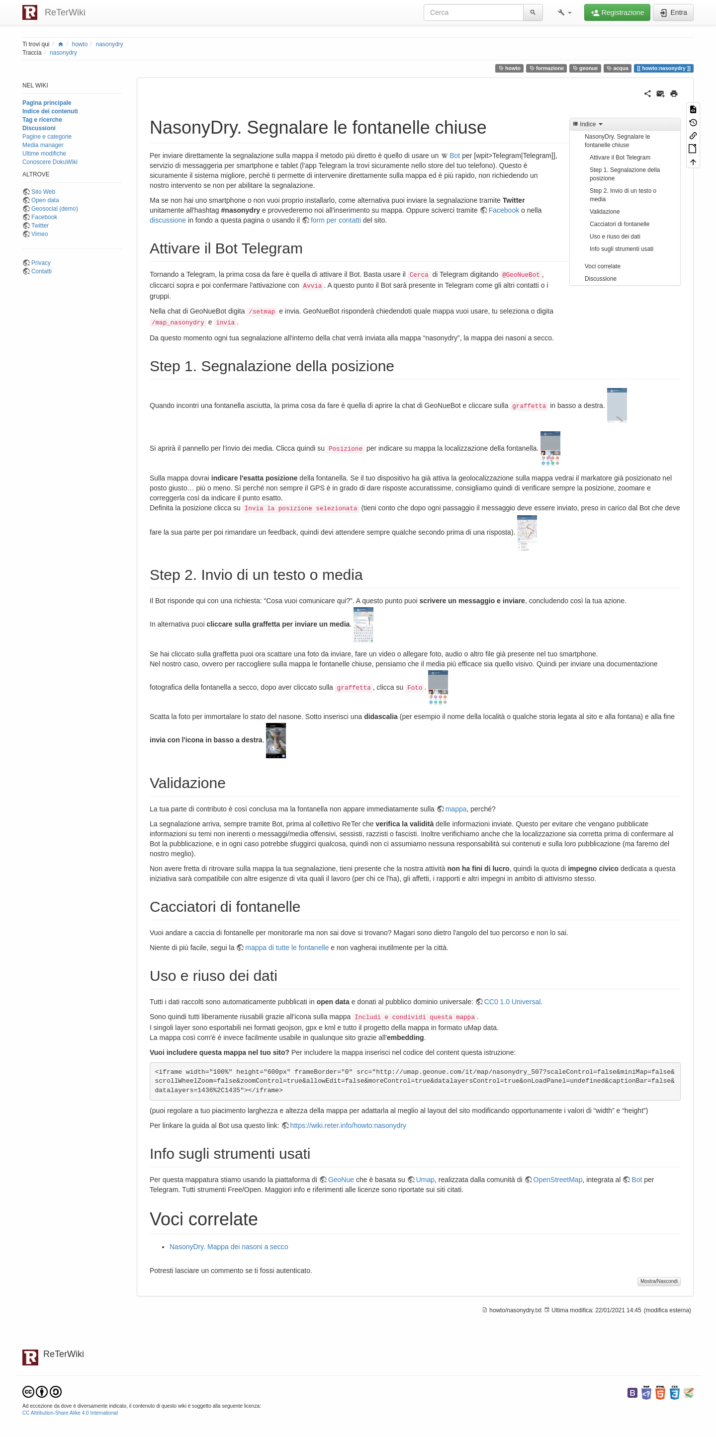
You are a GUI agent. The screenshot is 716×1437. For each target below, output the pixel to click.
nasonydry (109, 44)
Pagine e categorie (47, 136)
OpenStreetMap (558, 1180)
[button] (564, 12)
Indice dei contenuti (50, 111)
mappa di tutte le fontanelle (287, 948)
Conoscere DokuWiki (50, 162)
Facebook (44, 217)
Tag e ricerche (42, 119)
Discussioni (39, 128)
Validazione (605, 211)
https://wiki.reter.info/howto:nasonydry (348, 1125)
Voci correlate (603, 266)
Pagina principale (46, 102)
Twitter (40, 225)
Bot (454, 156)
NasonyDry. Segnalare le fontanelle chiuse (617, 141)
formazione (547, 68)
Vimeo (39, 234)
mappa (456, 809)
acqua (617, 68)
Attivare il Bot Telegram (620, 157)
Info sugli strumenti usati (621, 248)
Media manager (43, 145)
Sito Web (43, 191)
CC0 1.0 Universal (512, 1002)
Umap (425, 1180)
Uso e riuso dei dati (615, 236)
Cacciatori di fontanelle (619, 224)
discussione (168, 220)
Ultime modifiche (44, 153)
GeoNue (341, 1180)
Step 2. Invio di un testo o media (623, 195)
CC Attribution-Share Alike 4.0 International (70, 1413)
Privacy (41, 262)
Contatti (41, 271)
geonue (585, 68)
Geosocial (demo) (54, 208)
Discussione (601, 278)
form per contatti (336, 220)
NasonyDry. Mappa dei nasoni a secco (229, 1247)
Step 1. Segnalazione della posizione (625, 174)
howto (80, 44)
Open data (45, 200)
